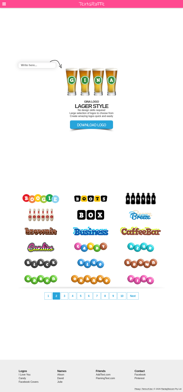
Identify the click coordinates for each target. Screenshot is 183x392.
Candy (22, 378)
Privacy (137, 389)
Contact (140, 371)
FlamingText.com (105, 378)
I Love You (25, 374)
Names (61, 371)
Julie (60, 382)
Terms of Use (147, 389)
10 (121, 296)
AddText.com (103, 374)
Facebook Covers (28, 382)
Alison (60, 374)
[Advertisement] (91, 35)
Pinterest (140, 378)
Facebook (140, 374)
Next (133, 296)
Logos (23, 371)
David (60, 378)
